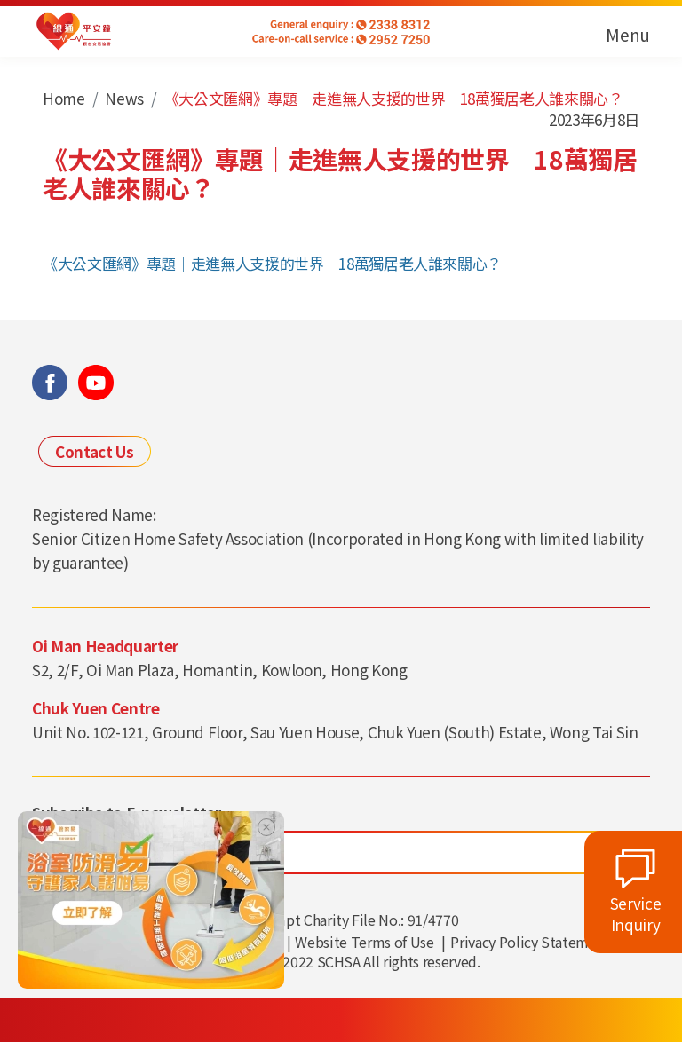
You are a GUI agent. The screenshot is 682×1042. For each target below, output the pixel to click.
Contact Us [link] (94, 451)
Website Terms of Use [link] (364, 941)
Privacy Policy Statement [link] (530, 941)
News (124, 98)
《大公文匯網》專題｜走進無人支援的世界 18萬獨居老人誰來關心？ (272, 263)
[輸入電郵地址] (341, 852)
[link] (151, 898)
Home (64, 98)
